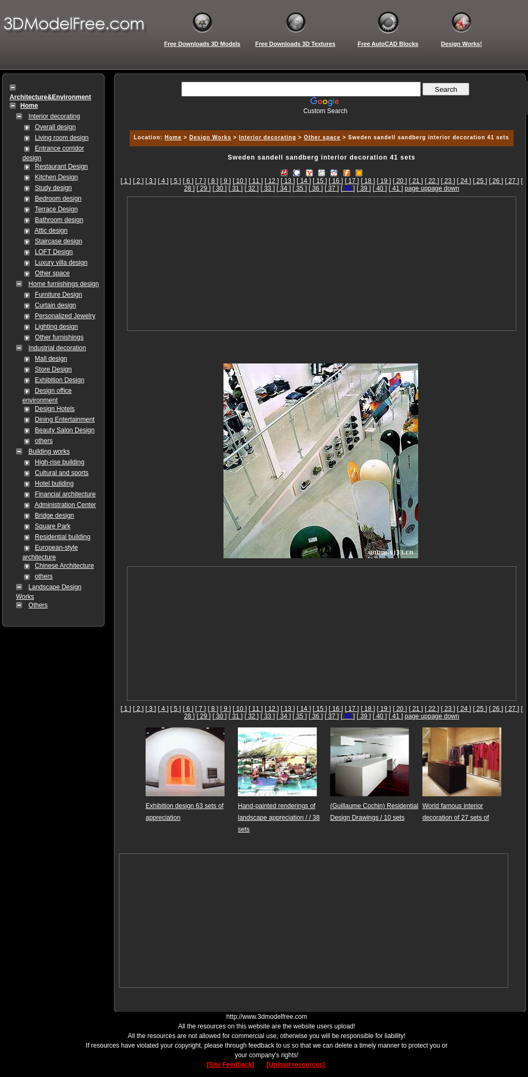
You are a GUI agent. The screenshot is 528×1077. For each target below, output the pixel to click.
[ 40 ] (380, 188)
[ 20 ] (400, 181)
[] (348, 188)
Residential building (62, 537)
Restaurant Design (61, 166)
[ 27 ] (512, 181)
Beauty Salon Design (64, 430)
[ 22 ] (432, 181)
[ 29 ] (203, 188)
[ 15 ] (320, 181)
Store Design (53, 369)
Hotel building (54, 483)
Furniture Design (58, 294)
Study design (53, 188)
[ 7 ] (200, 181)
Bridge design (54, 515)
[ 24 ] (464, 181)
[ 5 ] (175, 181)
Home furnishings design (63, 284)
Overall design (55, 127)
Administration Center (65, 505)
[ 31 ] (235, 188)
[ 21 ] (416, 181)
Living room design (62, 137)
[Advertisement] (321, 263)
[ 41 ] (396, 188)
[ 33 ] (268, 188)
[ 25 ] (480, 181)
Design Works (210, 137)
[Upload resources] (297, 1064)
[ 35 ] (300, 188)
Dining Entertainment (64, 419)
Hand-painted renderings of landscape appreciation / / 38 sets (278, 817)
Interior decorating (54, 116)
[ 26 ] (496, 181)
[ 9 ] (225, 181)
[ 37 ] (332, 188)
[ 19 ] (384, 181)
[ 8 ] (212, 181)
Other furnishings (59, 337)
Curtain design (55, 305)
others (43, 441)
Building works (48, 451)
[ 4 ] (163, 181)
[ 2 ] (138, 181)
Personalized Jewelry (65, 316)
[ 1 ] (126, 181)
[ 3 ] (151, 181)
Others (37, 605)
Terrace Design (56, 209)
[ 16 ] (336, 181)
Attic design (51, 230)
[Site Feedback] (230, 1064)
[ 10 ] (240, 181)
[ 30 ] (219, 188)
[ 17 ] (352, 181)
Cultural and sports (62, 473)
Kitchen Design (56, 177)
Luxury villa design (61, 262)
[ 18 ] (368, 181)
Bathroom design (59, 220)
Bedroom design (58, 198)
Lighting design (56, 326)
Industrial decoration (57, 348)
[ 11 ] (256, 181)
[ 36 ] (316, 188)
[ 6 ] (188, 181)
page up (416, 188)
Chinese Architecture (64, 565)
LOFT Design (54, 252)
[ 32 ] (252, 188)
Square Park (52, 526)
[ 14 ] (304, 181)
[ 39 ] (364, 188)
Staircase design (58, 241)
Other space (52, 273)
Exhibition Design (59, 380)
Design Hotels (55, 409)
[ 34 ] (284, 188)
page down (443, 188)
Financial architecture (65, 494)
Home (173, 137)
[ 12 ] (272, 181)
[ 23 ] (448, 181)
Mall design (51, 358)
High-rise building (59, 462)
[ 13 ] (288, 181)
